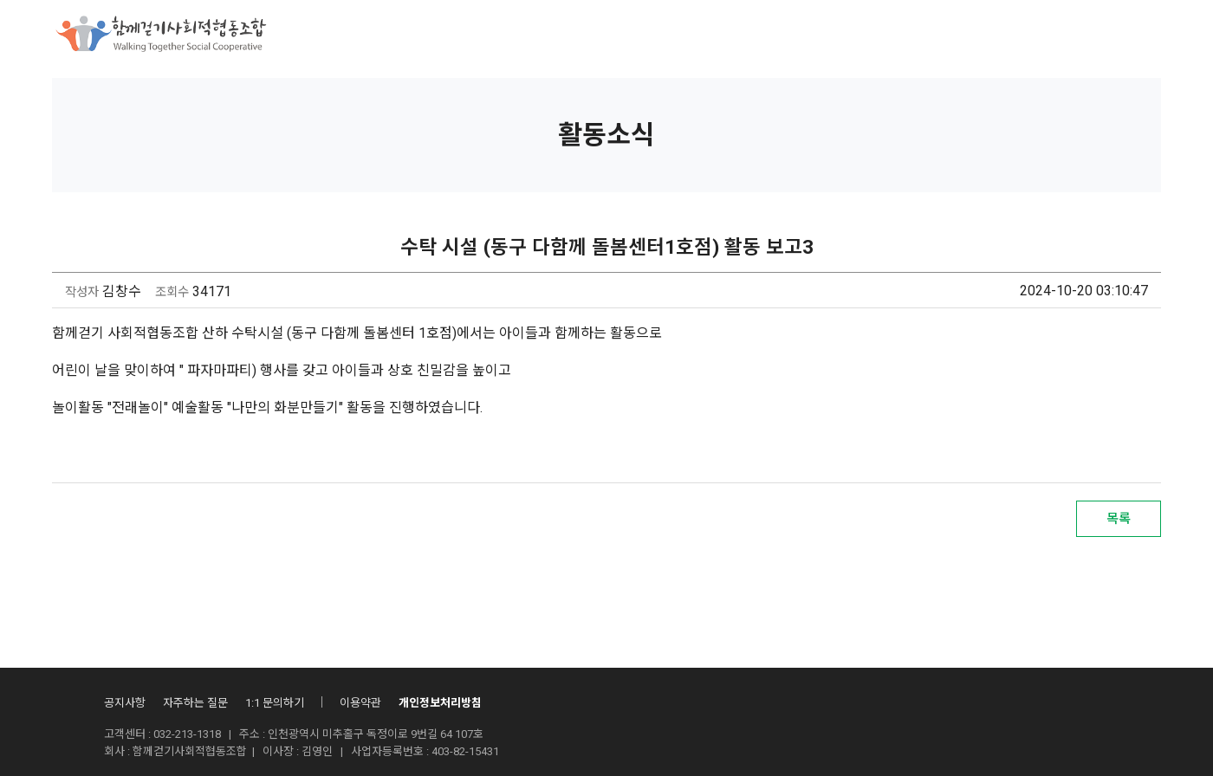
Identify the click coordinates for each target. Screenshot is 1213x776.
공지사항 (125, 702)
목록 (1118, 519)
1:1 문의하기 (274, 702)
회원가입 (1140, 35)
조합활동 (679, 34)
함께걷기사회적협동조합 (387, 34)
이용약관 (360, 702)
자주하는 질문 (195, 702)
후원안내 (596, 34)
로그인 (1077, 35)
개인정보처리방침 (440, 702)
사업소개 (513, 34)
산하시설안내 (774, 34)
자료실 (864, 34)
